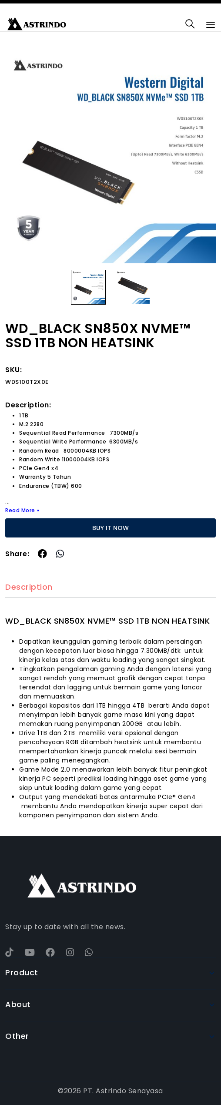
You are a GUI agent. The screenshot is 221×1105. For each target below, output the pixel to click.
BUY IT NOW (110, 528)
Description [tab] (29, 587)
